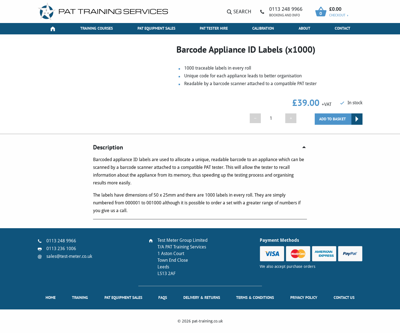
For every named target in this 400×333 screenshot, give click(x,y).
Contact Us (344, 297)
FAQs (162, 297)
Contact (342, 28)
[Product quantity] (273, 118)
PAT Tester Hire (214, 28)
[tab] (200, 147)
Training (80, 297)
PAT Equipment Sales (156, 28)
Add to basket (332, 118)
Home (51, 297)
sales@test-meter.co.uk (69, 256)
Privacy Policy (303, 297)
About (304, 28)
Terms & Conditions (255, 297)
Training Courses (96, 28)
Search (239, 11)
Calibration (263, 28)
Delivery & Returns (201, 297)
